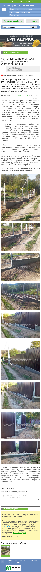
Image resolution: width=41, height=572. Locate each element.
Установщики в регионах (20, 12)
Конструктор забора (13, 21)
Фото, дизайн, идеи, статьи (21, 9)
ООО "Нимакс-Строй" (20, 95)
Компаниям (14, 15)
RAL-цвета (32, 21)
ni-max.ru (33, 95)
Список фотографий (11, 52)
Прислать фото (19, 533)
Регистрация (25, 1)
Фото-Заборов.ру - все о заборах (18, 5)
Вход (13, 1)
